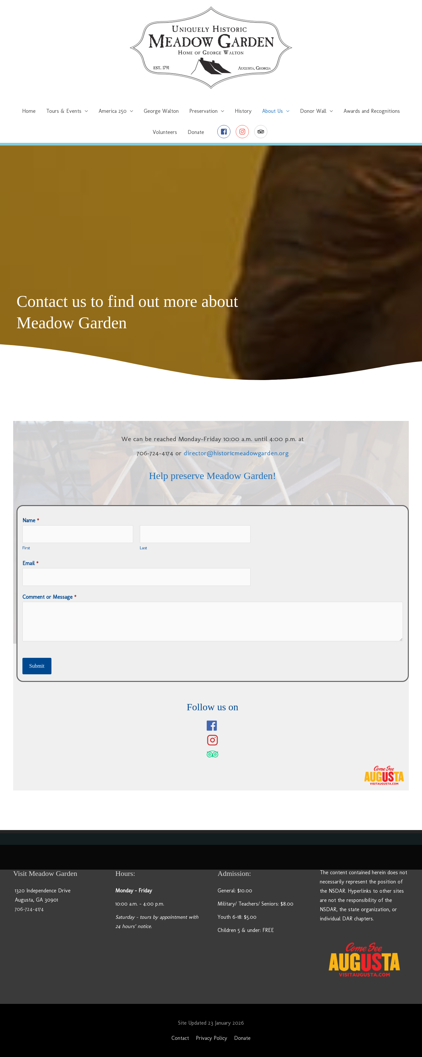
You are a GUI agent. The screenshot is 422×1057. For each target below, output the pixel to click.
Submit (37, 666)
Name (30, 520)
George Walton (161, 111)
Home (29, 111)
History (243, 111)
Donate (196, 132)
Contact (180, 1038)
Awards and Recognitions (372, 111)
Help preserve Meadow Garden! (212, 475)
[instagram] (244, 131)
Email (30, 563)
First (26, 547)
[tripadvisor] (261, 131)
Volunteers (165, 132)
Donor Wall (313, 111)
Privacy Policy (211, 1038)
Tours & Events (63, 111)
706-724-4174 (29, 909)
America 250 (113, 111)
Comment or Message (49, 597)
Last (143, 547)
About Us (272, 111)
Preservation (203, 111)
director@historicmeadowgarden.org (236, 453)
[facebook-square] (225, 131)
